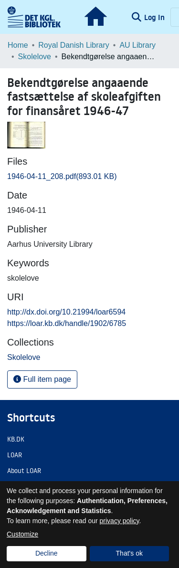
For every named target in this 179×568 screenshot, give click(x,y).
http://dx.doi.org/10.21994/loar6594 (66, 312)
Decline (46, 553)
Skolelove (34, 57)
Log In (155, 17)
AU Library (137, 45)
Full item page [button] (42, 379)
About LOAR (24, 470)
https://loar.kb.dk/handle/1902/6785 (66, 323)
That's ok (129, 553)
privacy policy (119, 521)
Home (18, 45)
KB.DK (15, 439)
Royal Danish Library (73, 45)
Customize (22, 534)
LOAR (14, 455)
